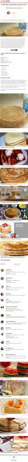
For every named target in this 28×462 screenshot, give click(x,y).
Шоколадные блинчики (7, 166)
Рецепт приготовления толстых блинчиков (13, 257)
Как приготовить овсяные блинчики (11, 238)
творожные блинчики (15, 89)
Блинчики (4, 414)
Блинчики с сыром (6, 396)
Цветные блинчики (6, 378)
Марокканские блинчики (8, 147)
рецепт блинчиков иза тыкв (16, 47)
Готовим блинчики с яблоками (9, 202)
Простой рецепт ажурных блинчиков (11, 220)
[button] (27, 1)
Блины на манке (5, 434)
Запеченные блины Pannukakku (9, 452)
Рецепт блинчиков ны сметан (9, 184)
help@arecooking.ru (14, 460)
